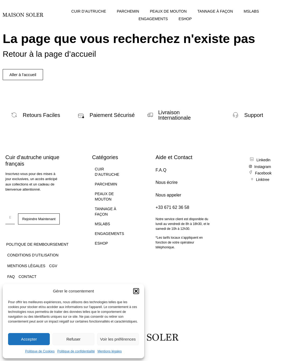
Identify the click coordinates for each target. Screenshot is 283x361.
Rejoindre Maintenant (39, 219)
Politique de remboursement (37, 244)
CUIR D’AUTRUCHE (88, 11)
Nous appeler (168, 195)
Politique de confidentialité (76, 351)
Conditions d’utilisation (32, 255)
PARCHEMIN (128, 11)
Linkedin (263, 160)
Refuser (73, 339)
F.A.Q (160, 170)
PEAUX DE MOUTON (168, 11)
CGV (53, 266)
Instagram (262, 167)
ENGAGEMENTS (153, 19)
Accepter (29, 339)
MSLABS (251, 11)
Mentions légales (109, 351)
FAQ (11, 276)
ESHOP (185, 19)
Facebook (263, 173)
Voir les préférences (118, 339)
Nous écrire (166, 182)
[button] (136, 291)
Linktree (262, 179)
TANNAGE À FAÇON (215, 11)
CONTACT (28, 276)
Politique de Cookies (40, 351)
